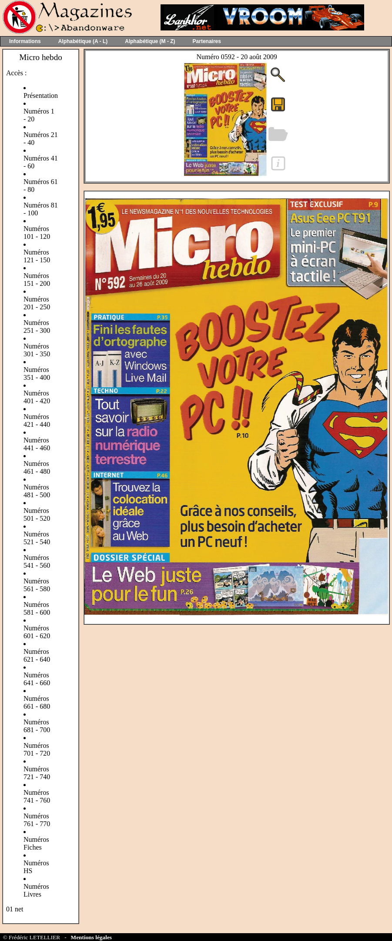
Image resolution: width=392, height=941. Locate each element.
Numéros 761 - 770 (36, 819)
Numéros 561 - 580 (36, 585)
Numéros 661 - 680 (36, 702)
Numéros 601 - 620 (36, 632)
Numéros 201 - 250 (36, 303)
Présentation (40, 95)
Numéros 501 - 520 (36, 514)
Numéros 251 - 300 (36, 326)
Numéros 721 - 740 (36, 772)
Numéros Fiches (36, 843)
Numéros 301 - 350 (36, 350)
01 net (14, 909)
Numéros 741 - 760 (36, 796)
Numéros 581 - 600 (36, 608)
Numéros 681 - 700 (36, 725)
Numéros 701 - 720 (36, 749)
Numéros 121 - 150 (36, 256)
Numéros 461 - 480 (36, 467)
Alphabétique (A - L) (83, 41)
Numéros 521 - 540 (36, 538)
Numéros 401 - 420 (36, 397)
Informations (25, 41)
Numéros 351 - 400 (36, 373)
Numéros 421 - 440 (36, 420)
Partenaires (207, 41)
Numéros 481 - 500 (36, 491)
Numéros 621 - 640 (36, 655)
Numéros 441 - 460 (36, 444)
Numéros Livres (36, 890)
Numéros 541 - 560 (36, 561)
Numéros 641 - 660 (36, 678)
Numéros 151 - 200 (36, 279)
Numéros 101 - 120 (36, 232)
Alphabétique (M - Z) (150, 41)
